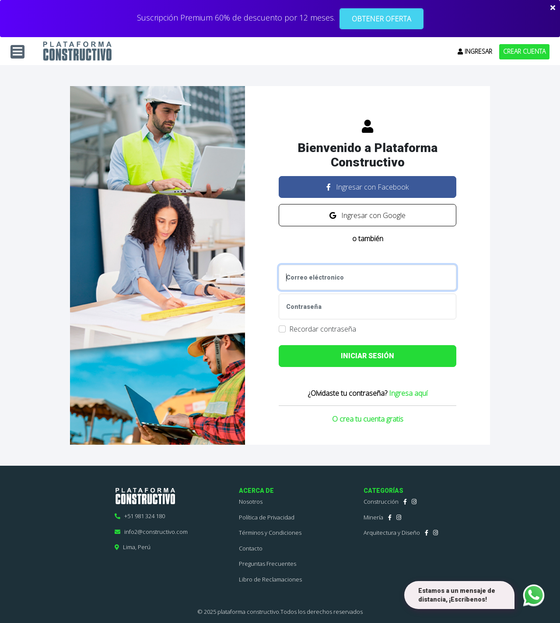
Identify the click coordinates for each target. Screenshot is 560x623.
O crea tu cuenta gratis (367, 419)
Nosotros (250, 501)
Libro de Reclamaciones (270, 579)
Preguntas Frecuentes (267, 564)
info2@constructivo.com (151, 532)
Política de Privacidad (266, 517)
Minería (373, 517)
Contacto (250, 548)
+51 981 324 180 (140, 516)
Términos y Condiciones (270, 532)
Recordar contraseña (322, 329)
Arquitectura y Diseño (392, 532)
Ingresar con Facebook (367, 187)
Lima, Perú (132, 547)
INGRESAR (475, 51)
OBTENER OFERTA (381, 19)
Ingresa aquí (408, 393)
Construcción (381, 501)
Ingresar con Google (367, 215)
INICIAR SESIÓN (367, 356)
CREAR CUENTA (524, 51)
